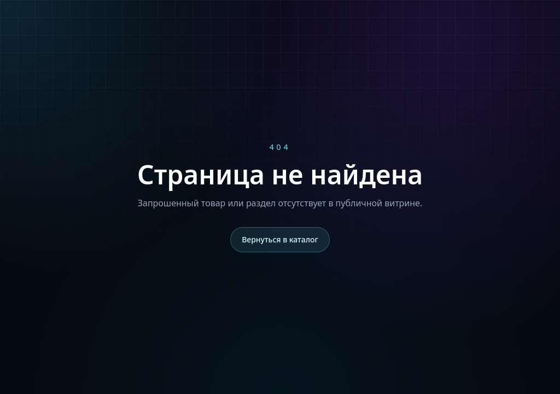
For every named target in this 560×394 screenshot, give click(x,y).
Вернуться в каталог (280, 239)
